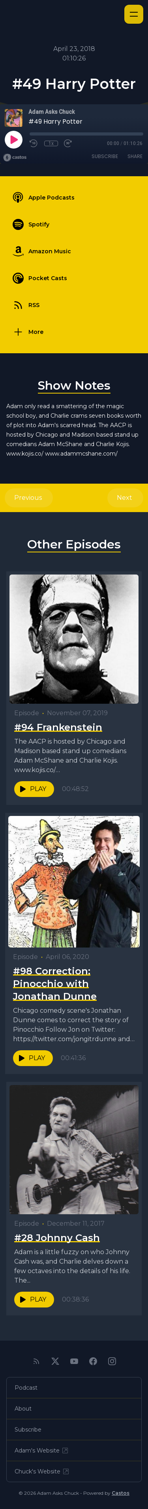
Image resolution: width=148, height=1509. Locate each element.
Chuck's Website (42, 1471)
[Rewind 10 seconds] (34, 143)
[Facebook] (93, 1361)
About (23, 1408)
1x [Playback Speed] (51, 143)
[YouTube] (74, 1361)
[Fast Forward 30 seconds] (68, 143)
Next (125, 497)
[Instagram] (112, 1361)
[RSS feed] (36, 1361)
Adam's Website (42, 1450)
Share (134, 156)
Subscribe (105, 156)
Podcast (26, 1387)
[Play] (13, 139)
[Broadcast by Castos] (14, 158)
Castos (120, 1493)
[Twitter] (55, 1361)
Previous (28, 497)
